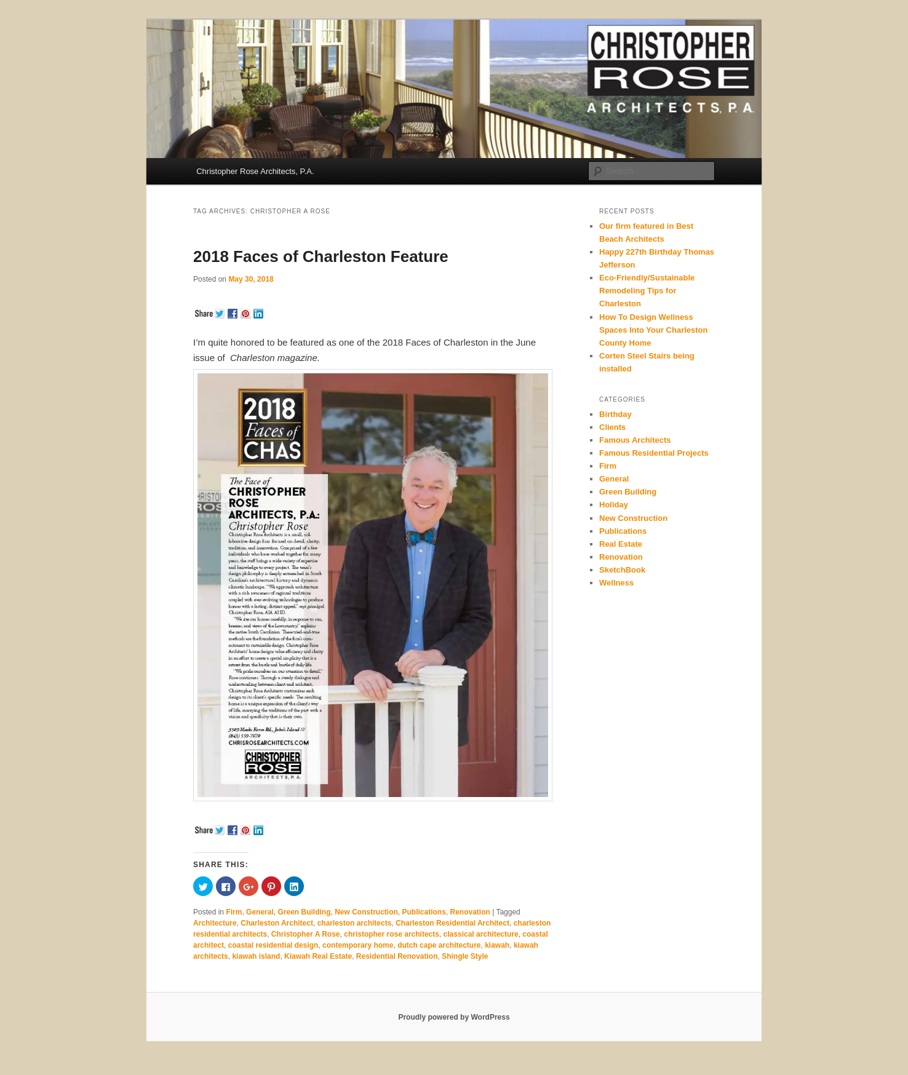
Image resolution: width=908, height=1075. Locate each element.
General (260, 912)
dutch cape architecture (438, 945)
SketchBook (622, 569)
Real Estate (620, 544)
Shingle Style (465, 956)
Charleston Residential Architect (452, 923)
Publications (423, 912)
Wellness (616, 582)
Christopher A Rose (305, 934)
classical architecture (481, 934)
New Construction (366, 912)
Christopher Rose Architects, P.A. (255, 171)
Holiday (613, 504)
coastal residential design (273, 945)
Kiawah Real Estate (318, 956)
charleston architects (354, 923)
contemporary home (357, 945)
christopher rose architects (391, 934)
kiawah (497, 945)
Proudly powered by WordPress (453, 1017)
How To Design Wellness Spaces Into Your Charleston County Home (653, 329)
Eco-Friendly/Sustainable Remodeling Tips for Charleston (647, 290)
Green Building (303, 912)
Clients (612, 427)
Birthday (615, 414)
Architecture (215, 923)
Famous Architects (635, 440)
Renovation (470, 912)
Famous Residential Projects (654, 453)
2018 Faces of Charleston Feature (320, 256)
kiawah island (256, 956)
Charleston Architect (277, 923)
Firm (234, 912)
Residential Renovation (397, 956)
